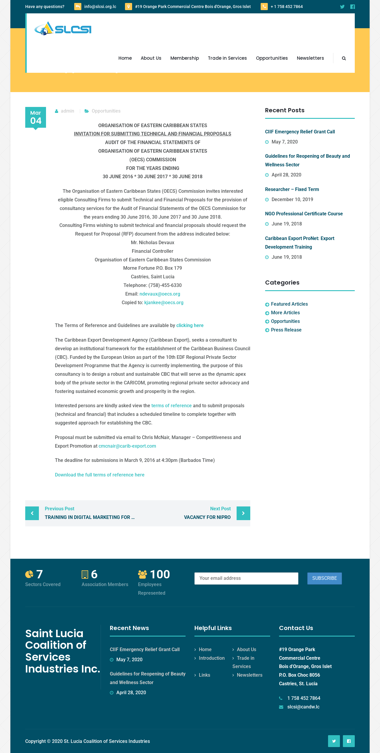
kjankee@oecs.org (163, 302)
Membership (184, 58)
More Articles (285, 312)
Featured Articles (289, 304)
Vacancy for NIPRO (186, 512)
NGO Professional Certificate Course (304, 214)
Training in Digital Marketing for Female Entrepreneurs (91, 512)
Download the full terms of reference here (100, 475)
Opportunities (272, 58)
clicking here (190, 325)
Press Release (286, 330)
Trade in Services (227, 58)
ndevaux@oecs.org (160, 294)
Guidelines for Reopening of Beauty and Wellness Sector (307, 160)
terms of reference (171, 405)
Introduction (212, 658)
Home (125, 58)
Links (204, 675)
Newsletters (310, 58)
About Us (151, 58)
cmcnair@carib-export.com (127, 446)
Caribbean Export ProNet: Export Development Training (299, 243)
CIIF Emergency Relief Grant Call (300, 132)
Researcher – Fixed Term (292, 189)
